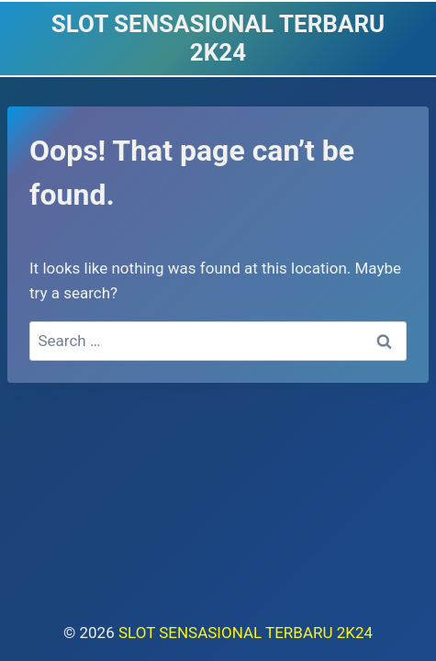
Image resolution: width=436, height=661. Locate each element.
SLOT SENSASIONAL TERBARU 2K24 (245, 632)
